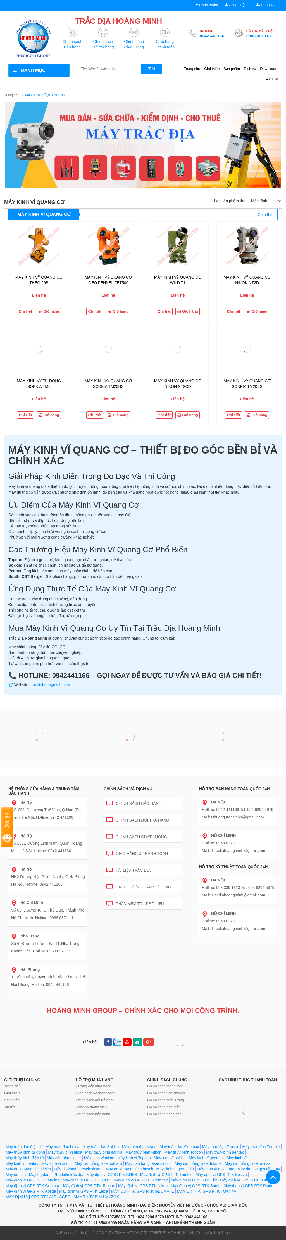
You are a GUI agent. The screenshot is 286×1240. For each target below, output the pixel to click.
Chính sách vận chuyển (166, 1093)
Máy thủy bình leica (65, 1152)
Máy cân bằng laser (64, 1158)
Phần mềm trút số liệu (135, 903)
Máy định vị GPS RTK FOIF (244, 1180)
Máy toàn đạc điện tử (24, 1146)
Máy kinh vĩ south (56, 1163)
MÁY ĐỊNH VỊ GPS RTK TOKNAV (207, 1191)
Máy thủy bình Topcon (184, 1152)
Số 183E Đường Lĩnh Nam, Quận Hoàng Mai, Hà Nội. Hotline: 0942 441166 (46, 843)
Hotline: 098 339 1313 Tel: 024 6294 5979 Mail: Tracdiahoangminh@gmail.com (238, 887)
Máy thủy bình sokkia (103, 1152)
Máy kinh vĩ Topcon (134, 1158)
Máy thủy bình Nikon (143, 1152)
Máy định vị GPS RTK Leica (83, 1191)
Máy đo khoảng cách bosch (129, 1169)
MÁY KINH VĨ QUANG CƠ (44, 214)
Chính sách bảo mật (163, 1107)
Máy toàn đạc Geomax (179, 1146)
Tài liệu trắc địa (128, 869)
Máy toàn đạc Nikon (139, 1146)
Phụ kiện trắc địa (69, 1174)
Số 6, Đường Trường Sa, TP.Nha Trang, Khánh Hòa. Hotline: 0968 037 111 (45, 943)
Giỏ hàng (48, 311)
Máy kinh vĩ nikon (99, 1158)
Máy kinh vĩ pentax (22, 1163)
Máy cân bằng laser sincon (148, 1163)
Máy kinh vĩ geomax (206, 1158)
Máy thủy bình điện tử (25, 1158)
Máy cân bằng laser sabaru (98, 1163)
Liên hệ (272, 78)
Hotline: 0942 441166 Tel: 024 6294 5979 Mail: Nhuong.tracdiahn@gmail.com (237, 809)
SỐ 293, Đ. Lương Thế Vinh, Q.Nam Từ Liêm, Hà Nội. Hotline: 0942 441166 (45, 810)
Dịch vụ (250, 69)
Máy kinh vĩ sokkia (170, 1158)
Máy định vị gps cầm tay (258, 1169)
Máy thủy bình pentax (225, 1152)
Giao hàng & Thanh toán (137, 852)
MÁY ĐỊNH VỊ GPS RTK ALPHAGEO (38, 1197)
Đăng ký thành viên (91, 1107)
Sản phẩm (231, 69)
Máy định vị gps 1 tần (215, 1169)
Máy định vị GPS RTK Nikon (143, 1185)
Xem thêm (267, 214)
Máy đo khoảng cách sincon (78, 1169)
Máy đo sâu (16, 1174)
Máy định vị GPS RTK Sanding (32, 1180)
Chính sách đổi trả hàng (137, 819)
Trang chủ (192, 69)
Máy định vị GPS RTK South (195, 1185)
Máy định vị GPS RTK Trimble (166, 1174)
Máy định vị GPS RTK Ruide (248, 1185)
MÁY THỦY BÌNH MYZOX (96, 1197)
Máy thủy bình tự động (25, 1152)
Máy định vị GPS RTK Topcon (89, 1185)
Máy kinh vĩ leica (241, 1158)
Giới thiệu (212, 69)
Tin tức (9, 1107)
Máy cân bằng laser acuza (248, 1163)
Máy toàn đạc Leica (63, 1146)
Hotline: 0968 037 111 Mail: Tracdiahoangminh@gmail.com (233, 843)
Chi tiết (25, 311)
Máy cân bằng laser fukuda (198, 1163)
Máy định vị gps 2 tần (175, 1169)
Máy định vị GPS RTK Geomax (33, 1185)
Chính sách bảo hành (133, 802)
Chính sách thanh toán (165, 1086)
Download (268, 69)
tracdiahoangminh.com (50, 685)
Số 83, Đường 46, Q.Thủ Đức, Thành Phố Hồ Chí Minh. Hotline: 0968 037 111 (47, 910)
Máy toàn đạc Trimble (261, 1146)
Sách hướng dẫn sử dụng (138, 886)
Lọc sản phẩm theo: (231, 201)
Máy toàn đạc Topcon (220, 1146)
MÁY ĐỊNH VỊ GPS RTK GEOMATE (142, 1191)
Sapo (225, 1233)
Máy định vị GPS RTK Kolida (31, 1191)
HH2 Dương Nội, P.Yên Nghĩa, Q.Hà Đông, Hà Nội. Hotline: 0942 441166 (48, 876)
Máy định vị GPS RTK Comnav (141, 1180)
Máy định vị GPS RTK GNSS (111, 1174)
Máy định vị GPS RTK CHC (87, 1180)
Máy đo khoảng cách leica (28, 1169)
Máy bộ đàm (39, 1174)
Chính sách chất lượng (136, 836)
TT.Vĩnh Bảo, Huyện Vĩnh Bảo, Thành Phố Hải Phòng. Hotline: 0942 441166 (48, 977)
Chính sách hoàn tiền (164, 1114)
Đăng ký (265, 5)
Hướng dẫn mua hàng (93, 1086)
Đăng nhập (235, 5)
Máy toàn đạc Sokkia (100, 1146)
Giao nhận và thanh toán (95, 1093)
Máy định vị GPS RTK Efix (194, 1180)
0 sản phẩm (208, 5)
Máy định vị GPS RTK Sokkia (221, 1174)
